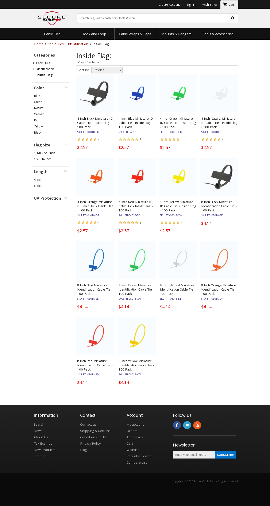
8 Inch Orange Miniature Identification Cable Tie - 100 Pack (219, 289)
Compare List (137, 462)
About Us (41, 437)
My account (135, 424)
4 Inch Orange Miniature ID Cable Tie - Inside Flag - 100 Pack (95, 206)
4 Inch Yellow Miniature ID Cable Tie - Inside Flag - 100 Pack (178, 206)
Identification (45, 69)
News (38, 431)
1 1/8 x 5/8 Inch (44, 153)
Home (38, 44)
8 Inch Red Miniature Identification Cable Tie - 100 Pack (95, 365)
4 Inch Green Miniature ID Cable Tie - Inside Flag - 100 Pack (178, 122)
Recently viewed (139, 456)
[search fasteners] (232, 18)
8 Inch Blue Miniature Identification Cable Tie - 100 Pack (95, 289)
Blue (37, 96)
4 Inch (38, 179)
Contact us (88, 424)
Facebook (177, 425)
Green (38, 102)
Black (37, 132)
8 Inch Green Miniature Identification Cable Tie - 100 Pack (136, 289)
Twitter (187, 425)
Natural (39, 108)
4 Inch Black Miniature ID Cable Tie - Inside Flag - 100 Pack (95, 122)
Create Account (169, 5)
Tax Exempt (43, 443)
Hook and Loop (94, 34)
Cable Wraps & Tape (135, 34)
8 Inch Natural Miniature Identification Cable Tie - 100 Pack (177, 289)
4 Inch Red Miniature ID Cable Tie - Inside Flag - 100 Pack (136, 206)
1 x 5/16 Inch (42, 159)
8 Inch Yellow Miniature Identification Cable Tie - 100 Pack (136, 365)
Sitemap (40, 456)
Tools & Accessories (218, 34)
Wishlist (133, 450)
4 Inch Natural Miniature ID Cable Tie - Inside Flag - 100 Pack (219, 122)
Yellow (38, 126)
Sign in (191, 5)
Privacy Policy (90, 443)
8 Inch (38, 186)
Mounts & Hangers (176, 34)
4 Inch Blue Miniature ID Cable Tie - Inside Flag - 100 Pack (136, 122)
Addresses (135, 437)
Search (39, 424)
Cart (130, 443)
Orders (132, 431)
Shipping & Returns (95, 431)
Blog (83, 450)
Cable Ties (52, 34)
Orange (39, 114)
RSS (197, 425)
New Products (44, 450)
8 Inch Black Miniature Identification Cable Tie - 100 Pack (219, 206)
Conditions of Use (93, 437)
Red (36, 120)
